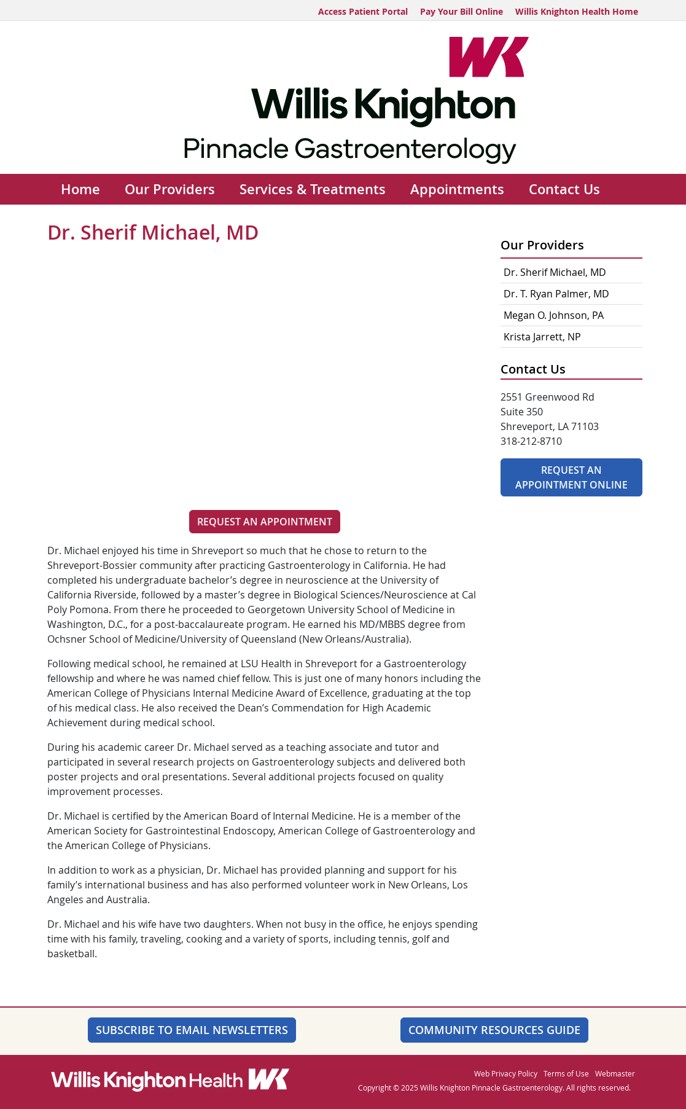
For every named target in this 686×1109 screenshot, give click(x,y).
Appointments (457, 189)
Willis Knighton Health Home (576, 11)
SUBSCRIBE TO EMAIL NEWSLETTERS (192, 1029)
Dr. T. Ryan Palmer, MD (556, 293)
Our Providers (170, 189)
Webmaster (615, 1073)
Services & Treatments (313, 189)
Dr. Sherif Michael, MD (555, 272)
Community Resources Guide (494, 1029)
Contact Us (564, 189)
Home (80, 189)
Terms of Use (566, 1073)
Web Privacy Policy (505, 1073)
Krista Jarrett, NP (542, 336)
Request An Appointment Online (571, 477)
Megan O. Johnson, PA (554, 315)
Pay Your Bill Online (461, 11)
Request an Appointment (264, 521)
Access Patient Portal (363, 11)
